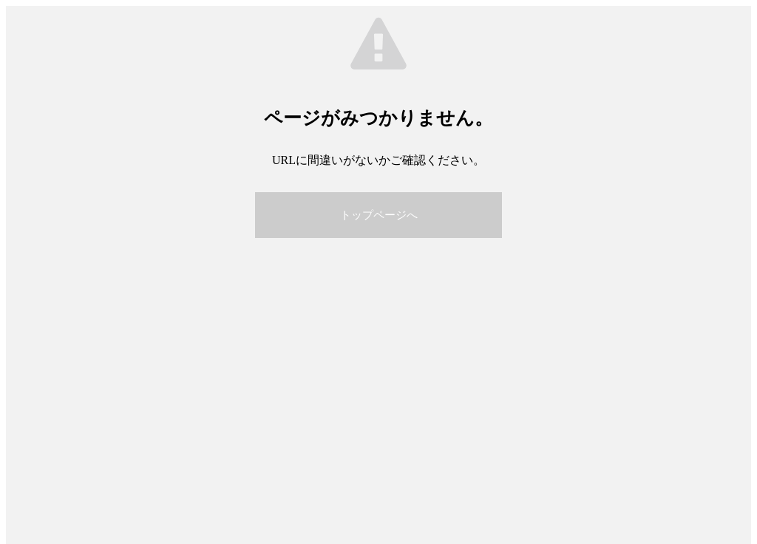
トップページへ (379, 215)
